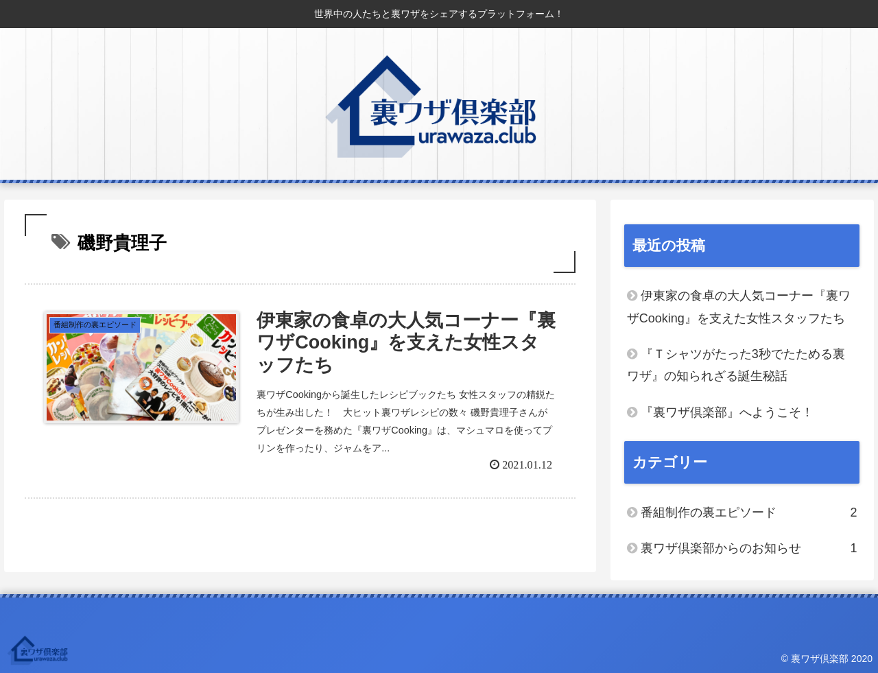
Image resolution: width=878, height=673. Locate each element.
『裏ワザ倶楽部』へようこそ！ (727, 412)
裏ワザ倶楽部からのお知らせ (749, 548)
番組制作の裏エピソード (749, 512)
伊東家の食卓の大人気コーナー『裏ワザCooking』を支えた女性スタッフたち (739, 306)
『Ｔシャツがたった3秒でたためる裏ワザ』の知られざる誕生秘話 (736, 365)
